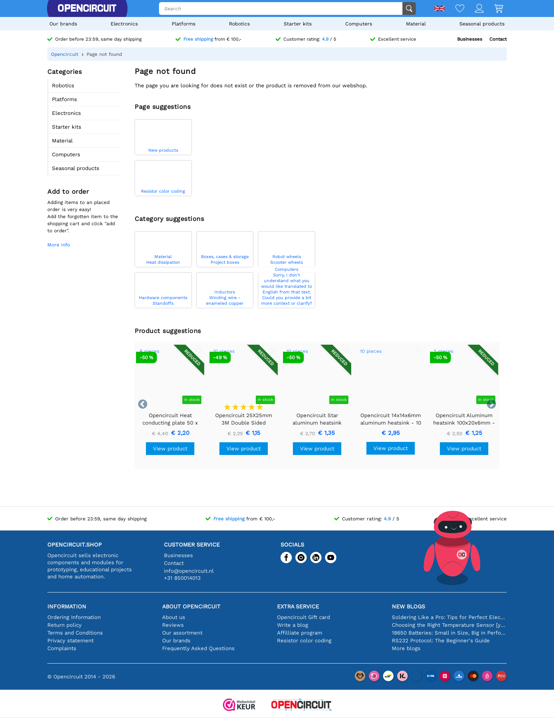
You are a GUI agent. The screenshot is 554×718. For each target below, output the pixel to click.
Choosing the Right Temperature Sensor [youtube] (449, 625)
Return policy (64, 625)
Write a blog (292, 625)
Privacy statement (70, 640)
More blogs (406, 648)
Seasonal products (482, 24)
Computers (358, 24)
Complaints (61, 648)
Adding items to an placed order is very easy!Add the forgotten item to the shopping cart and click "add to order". (82, 216)
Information (66, 606)
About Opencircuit (191, 606)
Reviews (173, 625)
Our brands (63, 24)
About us (173, 617)
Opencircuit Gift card (303, 617)
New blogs (408, 606)
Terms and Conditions (75, 633)
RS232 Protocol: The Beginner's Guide (441, 640)
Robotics (239, 24)
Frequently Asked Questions (198, 648)
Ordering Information (74, 617)
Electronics (124, 24)
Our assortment (182, 633)
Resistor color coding (304, 640)
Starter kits (298, 24)
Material (416, 24)
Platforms (183, 24)
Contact (498, 39)
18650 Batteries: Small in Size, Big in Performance (449, 633)
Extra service (298, 606)
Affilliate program (299, 633)
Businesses (469, 39)
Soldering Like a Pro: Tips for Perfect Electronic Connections (449, 617)
